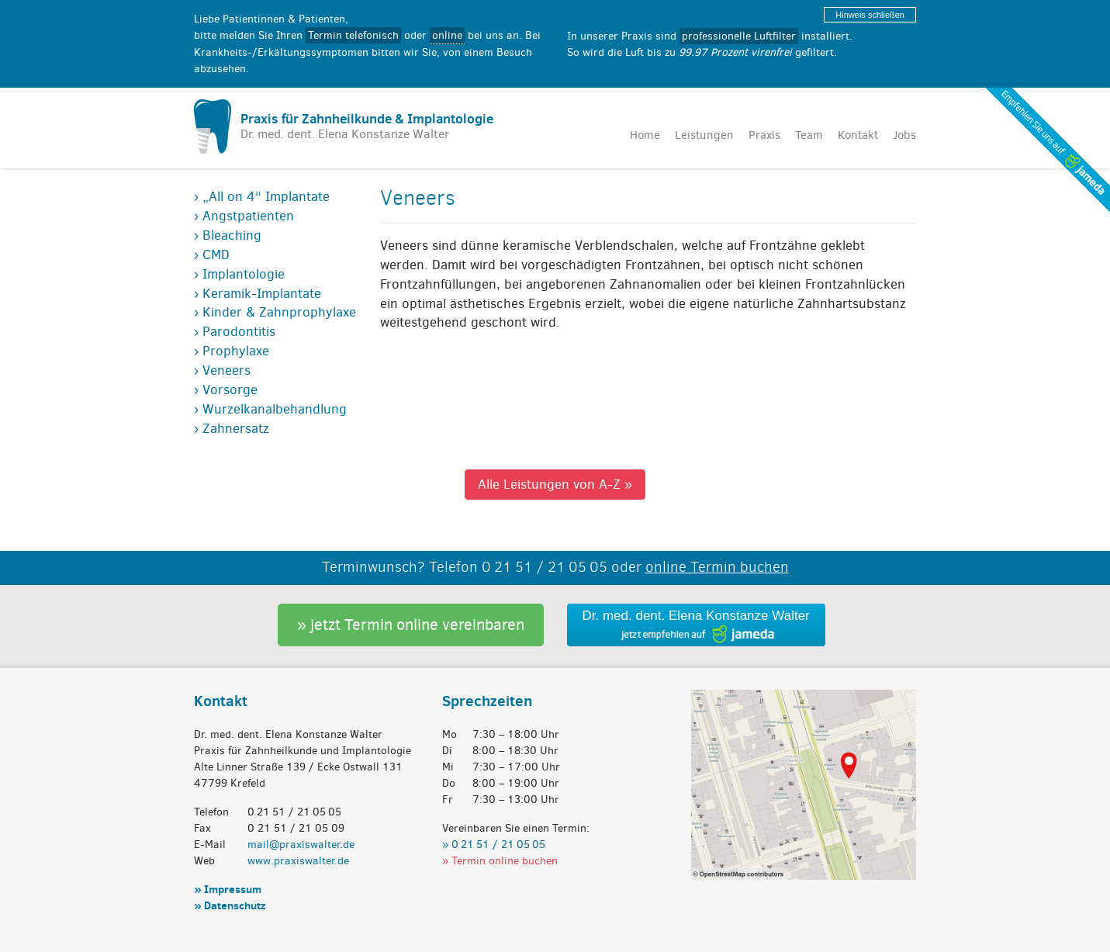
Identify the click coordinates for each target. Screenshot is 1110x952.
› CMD (212, 254)
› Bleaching (227, 235)
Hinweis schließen (869, 14)
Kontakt (858, 135)
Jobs (904, 135)
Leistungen (704, 135)
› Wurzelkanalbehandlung (270, 408)
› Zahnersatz (231, 428)
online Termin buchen (717, 566)
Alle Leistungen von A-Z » (555, 484)
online (447, 35)
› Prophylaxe (231, 350)
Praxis (764, 135)
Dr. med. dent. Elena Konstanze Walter (696, 615)
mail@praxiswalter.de (300, 843)
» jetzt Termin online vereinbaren (410, 624)
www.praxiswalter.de (298, 860)
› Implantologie (239, 273)
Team (809, 135)
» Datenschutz (229, 904)
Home (645, 135)
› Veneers (222, 370)
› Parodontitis (234, 331)
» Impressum (227, 888)
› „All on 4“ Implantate (262, 196)
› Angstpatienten (244, 215)
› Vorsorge (226, 389)
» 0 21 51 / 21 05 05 (493, 843)
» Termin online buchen (500, 860)
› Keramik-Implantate (257, 293)
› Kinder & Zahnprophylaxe (275, 311)
